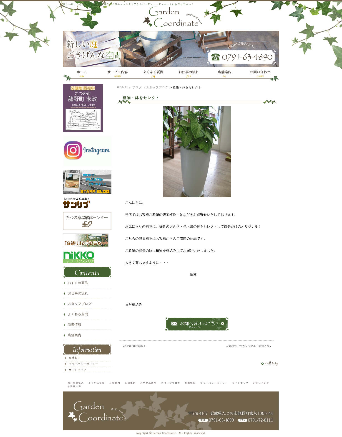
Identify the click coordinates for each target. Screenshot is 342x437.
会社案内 (74, 357)
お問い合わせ (261, 383)
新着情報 (74, 324)
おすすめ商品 (78, 283)
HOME (122, 87)
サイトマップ (77, 369)
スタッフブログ (157, 87)
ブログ (137, 87)
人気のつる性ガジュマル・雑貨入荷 (247, 346)
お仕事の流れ (78, 293)
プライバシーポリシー (83, 364)
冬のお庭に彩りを (135, 346)
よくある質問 (78, 314)
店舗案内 (74, 335)
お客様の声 (74, 386)
